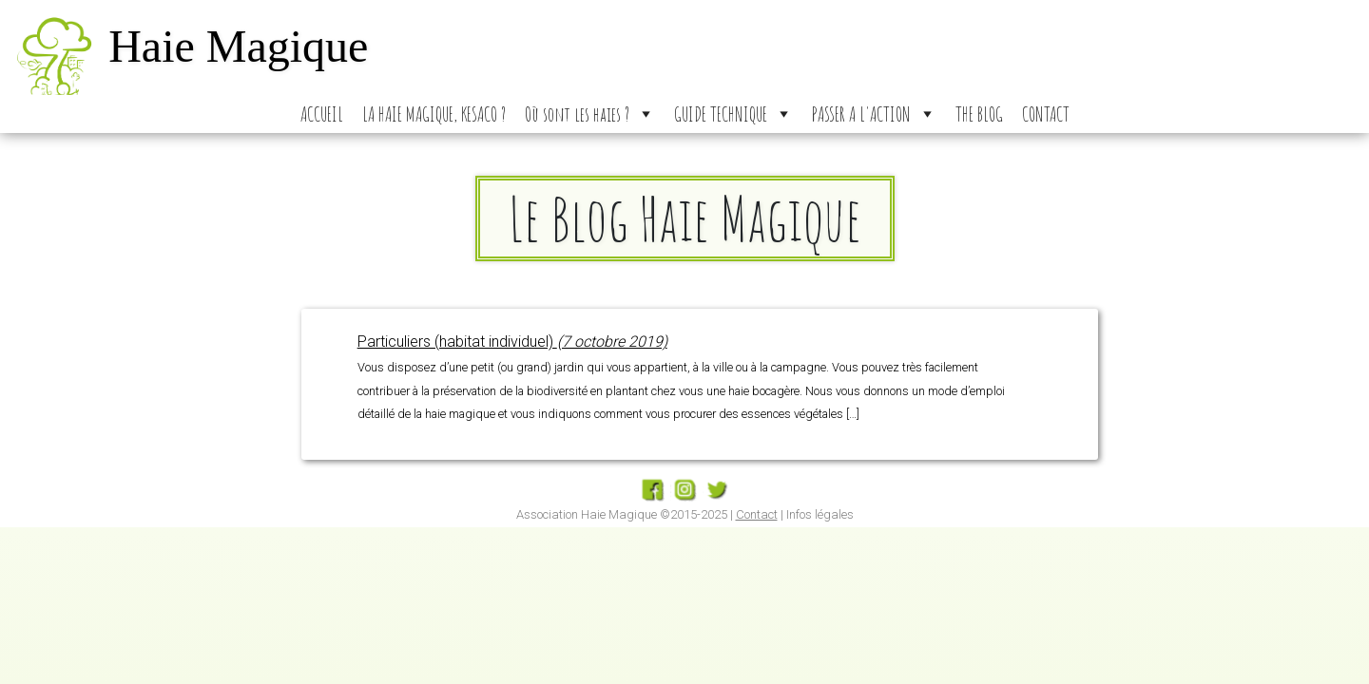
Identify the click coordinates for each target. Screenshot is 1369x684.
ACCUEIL (321, 114)
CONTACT (1046, 114)
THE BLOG (979, 114)
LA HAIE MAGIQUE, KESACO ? (434, 114)
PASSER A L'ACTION (874, 114)
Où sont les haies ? (590, 114)
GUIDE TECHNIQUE (733, 114)
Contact (757, 514)
